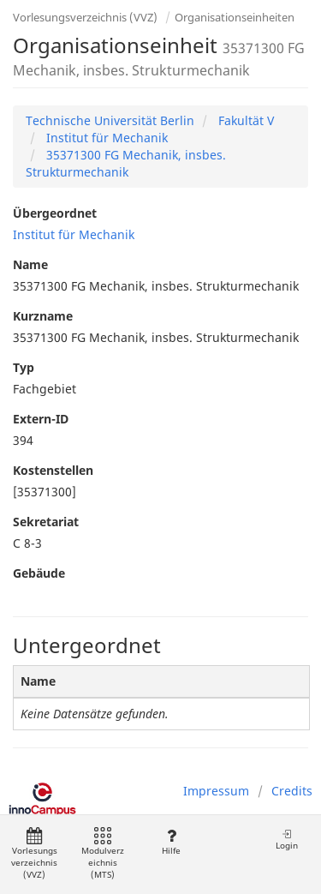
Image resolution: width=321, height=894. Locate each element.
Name (30, 264)
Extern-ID (40, 419)
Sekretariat (46, 521)
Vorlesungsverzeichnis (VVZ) (85, 17)
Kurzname (43, 316)
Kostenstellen (53, 470)
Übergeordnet (55, 213)
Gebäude (39, 573)
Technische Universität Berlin (110, 120)
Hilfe (170, 842)
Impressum (216, 791)
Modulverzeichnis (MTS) (102, 854)
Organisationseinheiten (234, 17)
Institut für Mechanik (105, 137)
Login (287, 839)
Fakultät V (244, 120)
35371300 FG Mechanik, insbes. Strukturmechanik (126, 163)
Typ (23, 367)
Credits (291, 791)
